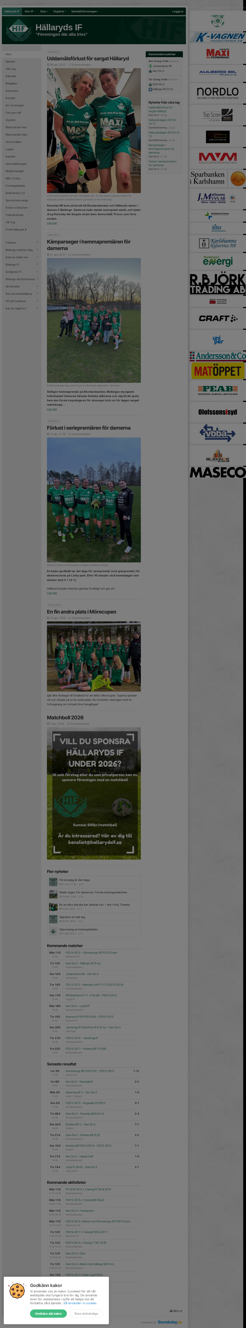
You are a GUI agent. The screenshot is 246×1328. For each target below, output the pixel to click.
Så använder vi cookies (80, 1303)
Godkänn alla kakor (48, 1313)
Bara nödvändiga (86, 1313)
